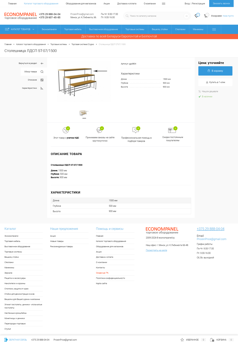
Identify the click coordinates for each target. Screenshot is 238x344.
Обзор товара (33, 71)
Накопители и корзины (14, 284)
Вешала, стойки (11, 257)
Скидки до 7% (102, 273)
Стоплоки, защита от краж (16, 289)
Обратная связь (15, 340)
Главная (12, 3)
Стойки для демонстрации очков (19, 294)
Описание (35, 80)
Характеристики (32, 88)
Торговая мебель (12, 241)
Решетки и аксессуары (15, 278)
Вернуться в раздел (31, 63)
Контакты (100, 268)
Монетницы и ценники (14, 318)
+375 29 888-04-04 (49, 14)
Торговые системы (13, 252)
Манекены (9, 268)
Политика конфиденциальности (110, 278)
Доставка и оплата (126, 3)
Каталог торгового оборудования (41, 3)
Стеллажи (8, 262)
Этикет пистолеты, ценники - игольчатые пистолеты (23, 306)
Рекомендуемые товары (61, 247)
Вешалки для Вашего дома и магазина (22, 299)
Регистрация (198, 3)
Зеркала (8, 273)
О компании (150, 3)
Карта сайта (101, 284)
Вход (187, 3)
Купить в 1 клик (215, 82)
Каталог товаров (20, 29)
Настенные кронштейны (15, 313)
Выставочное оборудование (17, 247)
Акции (107, 3)
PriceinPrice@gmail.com (82, 14)
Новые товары (57, 241)
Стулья (7, 329)
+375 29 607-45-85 (49, 17)
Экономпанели (11, 236)
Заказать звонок (221, 3)
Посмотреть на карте (156, 250)
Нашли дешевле (208, 91)
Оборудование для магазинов (81, 3)
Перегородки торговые (15, 324)
